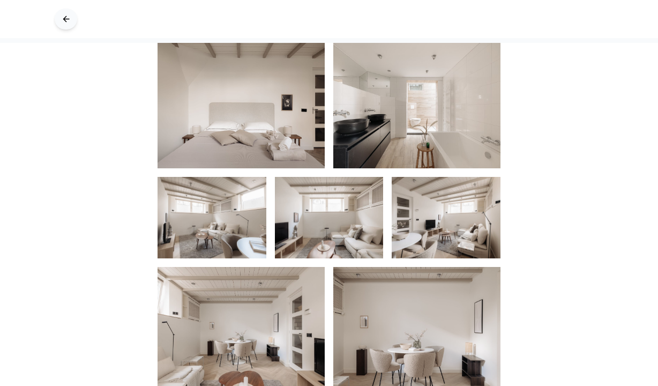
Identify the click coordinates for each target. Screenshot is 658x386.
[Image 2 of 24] (212, 217)
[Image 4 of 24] (446, 217)
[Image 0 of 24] (241, 105)
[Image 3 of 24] (329, 217)
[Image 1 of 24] (416, 105)
